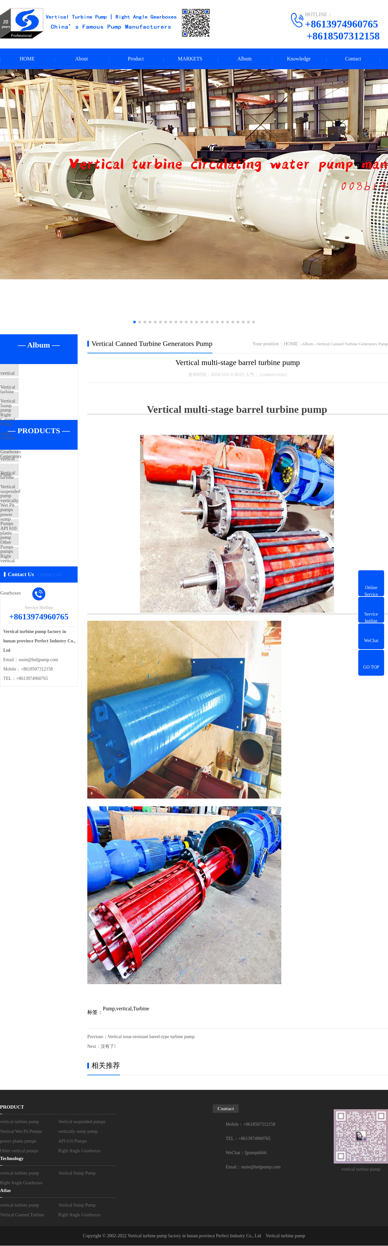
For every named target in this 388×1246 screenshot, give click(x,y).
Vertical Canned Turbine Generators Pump (39, 422)
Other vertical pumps (35, 594)
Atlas (5, 1190)
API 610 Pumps (30, 575)
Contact (353, 59)
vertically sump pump (36, 537)
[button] (134, 322)
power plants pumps (34, 556)
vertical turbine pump (36, 374)
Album (244, 59)
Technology (12, 1158)
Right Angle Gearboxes (38, 431)
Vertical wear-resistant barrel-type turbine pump (151, 1037)
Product (136, 59)
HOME (27, 59)
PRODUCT (12, 1107)
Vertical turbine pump (285, 1236)
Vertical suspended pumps (40, 499)
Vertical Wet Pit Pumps (37, 518)
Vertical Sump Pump (35, 393)
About (81, 59)
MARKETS (190, 59)
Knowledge (299, 59)
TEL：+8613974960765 (248, 1138)
